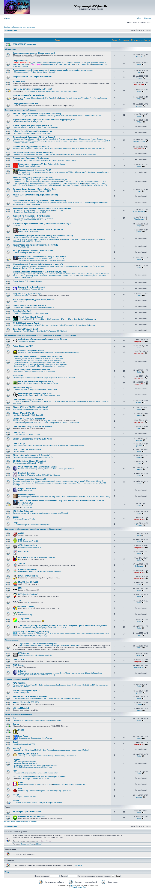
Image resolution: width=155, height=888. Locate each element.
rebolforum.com (67, 784)
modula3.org (18, 750)
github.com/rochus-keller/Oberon (48, 395)
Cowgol (16, 724)
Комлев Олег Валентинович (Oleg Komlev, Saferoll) (35, 195)
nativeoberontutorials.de (43, 655)
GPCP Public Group (50, 383)
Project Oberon (49, 421)
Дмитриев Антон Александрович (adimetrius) (33, 152)
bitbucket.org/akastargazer (43, 210)
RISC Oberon (18, 665)
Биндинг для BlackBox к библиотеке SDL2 (30, 212)
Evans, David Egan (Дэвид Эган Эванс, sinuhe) (33, 299)
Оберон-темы (10, 49)
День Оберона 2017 (66, 64)
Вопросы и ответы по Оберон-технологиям (32, 77)
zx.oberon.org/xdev (26, 505)
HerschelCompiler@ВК (68, 154)
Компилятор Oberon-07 (27, 572)
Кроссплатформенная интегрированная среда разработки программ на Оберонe (44, 377)
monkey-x (23, 756)
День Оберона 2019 (20, 64)
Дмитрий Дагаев (139, 141)
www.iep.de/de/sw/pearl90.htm (25, 773)
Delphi (21, 730)
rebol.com (23, 784)
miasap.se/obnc (19, 451)
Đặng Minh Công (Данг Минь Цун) (27, 294)
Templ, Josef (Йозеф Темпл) (30, 317)
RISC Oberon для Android (28, 541)
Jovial (15, 742)
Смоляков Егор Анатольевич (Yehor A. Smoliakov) (40, 229)
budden (139, 56)
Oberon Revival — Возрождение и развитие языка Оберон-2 (37, 239)
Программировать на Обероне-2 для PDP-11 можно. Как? (41, 634)
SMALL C (57, 628)
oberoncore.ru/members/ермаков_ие (37, 160)
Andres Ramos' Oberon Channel (43, 72)
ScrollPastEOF (33, 183)
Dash (57, 98)
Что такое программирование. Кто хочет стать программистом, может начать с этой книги (48, 203)
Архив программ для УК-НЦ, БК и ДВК (34, 635)
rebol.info (56, 784)
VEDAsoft (38, 844)
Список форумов (11, 30)
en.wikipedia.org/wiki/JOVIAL (24, 744)
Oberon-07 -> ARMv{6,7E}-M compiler (29, 419)
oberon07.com (19, 301)
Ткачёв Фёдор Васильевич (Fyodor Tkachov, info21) (35, 245)
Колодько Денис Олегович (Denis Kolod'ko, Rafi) (34, 189)
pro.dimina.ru (53, 237)
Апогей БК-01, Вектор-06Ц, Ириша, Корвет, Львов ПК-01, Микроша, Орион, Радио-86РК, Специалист (62, 626)
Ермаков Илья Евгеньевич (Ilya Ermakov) (31, 158)
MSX (20, 588)
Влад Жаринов (139, 211)
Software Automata (21, 307)
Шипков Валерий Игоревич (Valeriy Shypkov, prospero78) (38, 264)
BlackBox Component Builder (31, 351)
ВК (15, 121)
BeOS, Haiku (23, 551)
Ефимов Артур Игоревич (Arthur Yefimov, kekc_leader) (42, 164)
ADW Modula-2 (19, 683)
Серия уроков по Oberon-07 (96, 63)
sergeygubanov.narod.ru (44, 133)
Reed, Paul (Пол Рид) (22, 311)
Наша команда (31, 821)
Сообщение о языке (27, 341)
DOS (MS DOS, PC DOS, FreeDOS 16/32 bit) (36, 557)
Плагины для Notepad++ (84, 181)
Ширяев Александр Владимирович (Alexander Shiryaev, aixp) (40, 272)
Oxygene (16, 760)
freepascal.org (24, 738)
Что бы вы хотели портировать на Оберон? (32, 89)
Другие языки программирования (18, 714)
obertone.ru (58, 210)
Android (21, 539)
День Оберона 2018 (49, 64)
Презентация (19, 401)
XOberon (22, 671)
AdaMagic (58, 720)
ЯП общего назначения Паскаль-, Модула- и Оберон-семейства (37, 803)
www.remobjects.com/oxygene (25, 762)
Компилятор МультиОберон (24, 139)
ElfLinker (38, 241)
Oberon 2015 (18, 659)
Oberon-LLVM (18, 432)
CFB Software (24, 289)
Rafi (139, 191)
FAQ (139, 18)
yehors (139, 232)
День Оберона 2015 (99, 64)
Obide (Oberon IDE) (20, 183)
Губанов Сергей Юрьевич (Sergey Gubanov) (32, 131)
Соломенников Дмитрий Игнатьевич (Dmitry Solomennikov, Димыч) (43, 235)
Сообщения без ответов (13, 27)
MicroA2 (17, 225)
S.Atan (139, 99)
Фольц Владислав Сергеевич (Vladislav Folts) (33, 251)
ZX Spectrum (23, 619)
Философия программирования (27, 812)
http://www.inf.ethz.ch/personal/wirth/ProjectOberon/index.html (72, 325)
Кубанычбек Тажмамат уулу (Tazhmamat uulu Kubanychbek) (39, 201)
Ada (14, 718)
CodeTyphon (47, 738)
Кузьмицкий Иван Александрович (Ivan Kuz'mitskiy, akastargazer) (42, 208)
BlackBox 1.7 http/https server (85, 319)
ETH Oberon (23, 653)
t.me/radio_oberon (34, 127)
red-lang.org (23, 791)
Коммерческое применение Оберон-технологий (34, 53)
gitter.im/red (67, 791)
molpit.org (48, 148)
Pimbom (139, 78)
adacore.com (18, 720)
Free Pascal (23, 736)
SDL (20, 600)
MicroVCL (17, 116)
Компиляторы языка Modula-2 (17, 679)
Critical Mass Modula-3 (32, 750)
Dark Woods (49, 98)
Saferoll (139, 457)
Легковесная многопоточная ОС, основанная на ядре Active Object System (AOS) (49, 646)
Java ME (22, 564)
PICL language (24, 779)
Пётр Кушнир (139, 219)
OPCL (62, 258)
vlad (138, 72)
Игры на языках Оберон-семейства (28, 95)
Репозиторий (36, 401)
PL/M (64, 628)
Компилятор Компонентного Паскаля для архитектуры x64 (36, 154)
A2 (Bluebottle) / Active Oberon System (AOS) (37, 644)
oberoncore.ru (71, 160)
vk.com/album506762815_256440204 (31, 121)
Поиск (147, 18)
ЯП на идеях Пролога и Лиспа (24, 797)
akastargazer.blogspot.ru (23, 210)
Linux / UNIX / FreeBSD (28, 576)
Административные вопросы (31, 816)
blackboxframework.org (70, 353)
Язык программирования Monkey (40, 756)
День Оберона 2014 (20, 66)
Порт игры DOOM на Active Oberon (37, 91)
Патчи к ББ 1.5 (67, 181)
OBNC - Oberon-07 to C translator (27, 449)
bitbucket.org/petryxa (21, 218)
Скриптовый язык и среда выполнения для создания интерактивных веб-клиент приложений (48, 445)
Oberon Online (38, 148)
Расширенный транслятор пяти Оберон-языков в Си (33, 457)
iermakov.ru (18, 160)
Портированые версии (92, 116)
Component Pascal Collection (24, 331)
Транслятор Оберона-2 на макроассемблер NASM (32, 525)
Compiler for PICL (38, 779)
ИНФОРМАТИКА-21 (21, 247)
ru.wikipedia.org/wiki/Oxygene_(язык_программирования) (35, 765)
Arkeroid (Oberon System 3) (34, 98)
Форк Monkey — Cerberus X (65, 756)
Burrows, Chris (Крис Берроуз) (31, 287)
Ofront (70, 319)
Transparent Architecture (68, 139)
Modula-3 (17, 748)
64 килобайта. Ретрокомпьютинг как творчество (37, 172)
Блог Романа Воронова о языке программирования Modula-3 (66, 750)
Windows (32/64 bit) (26, 607)
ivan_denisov (139, 84)
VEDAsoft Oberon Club (78, 887)
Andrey (139, 704)
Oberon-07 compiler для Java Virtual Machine (32, 426)
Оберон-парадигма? (21, 72)
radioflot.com (35, 166)
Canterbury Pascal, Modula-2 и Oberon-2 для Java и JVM (37, 357)
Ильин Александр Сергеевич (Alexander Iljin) (33, 178)
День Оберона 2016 (83, 64)
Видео (27, 401)
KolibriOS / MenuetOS (27, 570)
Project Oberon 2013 (27, 489)
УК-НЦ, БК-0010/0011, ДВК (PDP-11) (33, 632)
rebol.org (39, 784)
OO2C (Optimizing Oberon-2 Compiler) (29, 461)
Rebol (20, 783)
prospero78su (139, 341)
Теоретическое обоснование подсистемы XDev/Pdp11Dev (87, 634)
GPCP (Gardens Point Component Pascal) (36, 381)
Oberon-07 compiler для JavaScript (27, 253)
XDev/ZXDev (27, 507)
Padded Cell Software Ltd (23, 313)
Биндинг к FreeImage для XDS (74, 185)
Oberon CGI (23, 231)
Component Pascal (27, 844)
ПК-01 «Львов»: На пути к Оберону (32, 628)
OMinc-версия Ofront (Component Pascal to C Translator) (34, 372)
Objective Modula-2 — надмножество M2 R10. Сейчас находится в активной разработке (46, 698)
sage (139, 116)
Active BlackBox (58, 160)
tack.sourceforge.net (21, 692)
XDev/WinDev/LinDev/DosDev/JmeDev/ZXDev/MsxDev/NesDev (41, 260)
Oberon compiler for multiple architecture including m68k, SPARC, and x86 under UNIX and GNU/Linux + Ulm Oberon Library (64, 497)
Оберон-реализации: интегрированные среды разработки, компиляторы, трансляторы (40, 335)
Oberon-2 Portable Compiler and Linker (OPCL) (64, 183)
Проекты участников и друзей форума (20, 110)
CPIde (40, 289)
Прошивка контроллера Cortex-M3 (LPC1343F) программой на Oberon (41, 423)
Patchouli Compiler (21, 296)
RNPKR (139, 656)
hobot (139, 635)
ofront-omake (34, 231)
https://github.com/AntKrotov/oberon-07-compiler (30, 409)
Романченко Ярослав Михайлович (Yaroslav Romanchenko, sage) (42, 224)
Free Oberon (24, 166)
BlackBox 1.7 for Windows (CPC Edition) (52, 331)
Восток (16, 517)
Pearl (15, 771)
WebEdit (42, 183)
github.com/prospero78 (22, 266)
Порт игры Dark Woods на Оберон (64, 91)
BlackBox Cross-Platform (22, 148)
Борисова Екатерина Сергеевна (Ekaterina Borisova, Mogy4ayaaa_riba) (44, 120)
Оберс (15, 523)
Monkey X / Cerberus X (28, 754)
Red (20, 789)
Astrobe (34, 289)
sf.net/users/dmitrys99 (39, 237)
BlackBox (16, 421)
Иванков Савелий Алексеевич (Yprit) (34, 170)
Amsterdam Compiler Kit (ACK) (26, 691)
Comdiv (139, 403)
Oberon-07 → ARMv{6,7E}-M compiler (41, 274)
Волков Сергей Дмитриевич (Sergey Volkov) (32, 125)
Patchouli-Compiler (26, 473)
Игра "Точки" (94, 98)
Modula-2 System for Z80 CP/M (26, 702)
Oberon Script (19, 444)
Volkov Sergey (139, 667)
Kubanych (139, 566)
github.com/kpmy (37, 218)
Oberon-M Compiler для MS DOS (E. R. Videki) (33, 439)
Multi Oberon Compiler (22, 388)
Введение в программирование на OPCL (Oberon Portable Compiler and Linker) (53, 116)
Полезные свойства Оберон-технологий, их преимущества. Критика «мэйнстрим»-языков (53, 70)
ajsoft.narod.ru (19, 180)
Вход (7, 18)
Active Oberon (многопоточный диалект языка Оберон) (42, 339)
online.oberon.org (25, 615)
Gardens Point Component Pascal (41, 307)
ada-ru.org (49, 720)
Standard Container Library (24, 143)
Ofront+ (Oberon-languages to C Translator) (31, 455)
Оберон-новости (20, 61)
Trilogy (16, 795)
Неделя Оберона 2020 (75, 63)
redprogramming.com (37, 791)
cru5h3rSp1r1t (78, 865)
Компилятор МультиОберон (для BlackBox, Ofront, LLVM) (35, 389)
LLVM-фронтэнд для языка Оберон (26, 434)
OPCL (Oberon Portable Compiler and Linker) (37, 467)
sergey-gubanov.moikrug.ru (24, 133)
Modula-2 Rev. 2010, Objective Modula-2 (30, 696)
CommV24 (23, 185)
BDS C (50, 628)
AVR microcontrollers (27, 545)
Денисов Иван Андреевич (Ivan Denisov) (31, 147)
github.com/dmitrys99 (22, 237)
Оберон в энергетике (36, 268)
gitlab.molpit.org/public (62, 148)
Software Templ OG (27, 319)
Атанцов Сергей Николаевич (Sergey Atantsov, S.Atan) (37, 114)
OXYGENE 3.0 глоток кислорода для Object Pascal (33, 767)
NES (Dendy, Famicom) (28, 594)
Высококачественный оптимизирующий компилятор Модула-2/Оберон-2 (40, 513)
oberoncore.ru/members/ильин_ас (54, 180)
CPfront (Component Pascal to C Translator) (31, 370)
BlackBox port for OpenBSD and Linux (63, 276)
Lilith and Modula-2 (21, 708)
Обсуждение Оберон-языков (25, 104)
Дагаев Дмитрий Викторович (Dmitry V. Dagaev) (34, 137)
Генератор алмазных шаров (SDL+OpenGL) (88, 148)
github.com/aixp (19, 274)
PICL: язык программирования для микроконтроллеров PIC (39, 777)
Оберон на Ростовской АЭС (47, 139)
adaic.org (28, 720)
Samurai (68, 98)
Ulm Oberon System (27, 495)
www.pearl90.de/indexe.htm (48, 773)
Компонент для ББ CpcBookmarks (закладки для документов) (37, 181)
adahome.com (38, 720)
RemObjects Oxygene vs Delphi (25, 763)
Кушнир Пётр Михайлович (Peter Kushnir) (31, 216)
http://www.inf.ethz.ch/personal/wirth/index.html (31, 325)
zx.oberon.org (31, 258)
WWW (20, 613)
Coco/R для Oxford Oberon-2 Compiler (70, 274)
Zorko (139, 65)
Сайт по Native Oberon (51, 127)
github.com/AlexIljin (33, 180)
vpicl (48, 779)
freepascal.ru (36, 738)
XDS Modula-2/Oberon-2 (23, 511)
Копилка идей (19, 81)
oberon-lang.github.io (27, 395)
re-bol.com (48, 784)
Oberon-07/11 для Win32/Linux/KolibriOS (30, 407)
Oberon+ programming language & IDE (35, 393)
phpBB (73, 885)
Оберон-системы (11, 640)
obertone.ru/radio (20, 127)
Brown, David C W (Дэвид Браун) (27, 281)
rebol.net (31, 784)
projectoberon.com (41, 313)
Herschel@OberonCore (87, 154)
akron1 (139, 166)
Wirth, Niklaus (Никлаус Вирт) (26, 323)
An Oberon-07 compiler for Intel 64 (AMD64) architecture (39, 475)
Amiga (21, 533)
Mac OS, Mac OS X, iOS (28, 582)
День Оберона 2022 (39, 63)
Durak (62, 98)
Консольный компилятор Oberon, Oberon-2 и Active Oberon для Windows (46, 469)
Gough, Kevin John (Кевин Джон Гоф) (29, 305)
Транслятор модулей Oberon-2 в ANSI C (28, 463)
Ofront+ (16, 197)
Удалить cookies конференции (14, 821)
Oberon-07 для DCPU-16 (23, 413)
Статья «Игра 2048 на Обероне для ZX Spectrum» (76, 172)
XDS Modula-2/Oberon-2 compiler (48, 572)
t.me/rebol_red (80, 784)
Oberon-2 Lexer (100, 181)
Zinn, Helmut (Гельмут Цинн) (25, 329)
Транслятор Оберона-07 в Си (24, 519)
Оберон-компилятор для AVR (29, 547)
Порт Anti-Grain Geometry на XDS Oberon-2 (44, 185)
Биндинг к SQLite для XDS (97, 185)
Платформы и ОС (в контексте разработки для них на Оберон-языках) (33, 529)
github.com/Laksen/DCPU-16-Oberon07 (28, 415)
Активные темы (29, 27)
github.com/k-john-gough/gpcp (30, 383)
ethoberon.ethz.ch (26, 655)
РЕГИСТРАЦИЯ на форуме (24, 44)
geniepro (139, 106)
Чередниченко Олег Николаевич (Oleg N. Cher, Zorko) (42, 257)
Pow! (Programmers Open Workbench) (29, 479)
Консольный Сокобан (80, 98)
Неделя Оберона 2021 (56, 63)
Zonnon (16, 801)
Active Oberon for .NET (23, 346)
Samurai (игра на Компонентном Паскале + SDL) (32, 191)
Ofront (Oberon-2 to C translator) (47, 319)
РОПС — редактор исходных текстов (33, 276)
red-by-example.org (54, 791)
